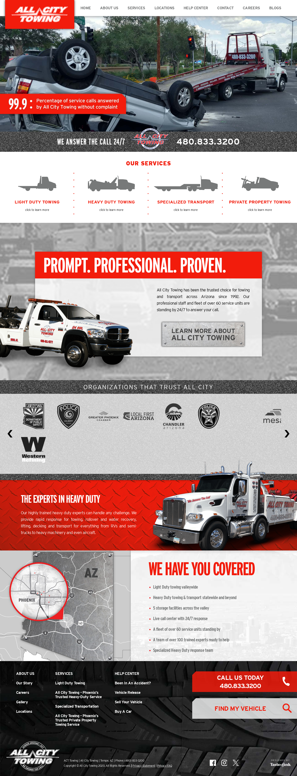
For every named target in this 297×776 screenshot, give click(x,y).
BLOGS (275, 8)
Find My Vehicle (240, 708)
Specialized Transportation (77, 706)
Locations (164, 8)
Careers (251, 8)
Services (136, 8)
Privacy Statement (143, 765)
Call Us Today (240, 682)
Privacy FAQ (164, 765)
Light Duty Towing (70, 683)
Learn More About (203, 334)
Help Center (196, 8)
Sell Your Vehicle (128, 702)
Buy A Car (123, 711)
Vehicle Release (127, 692)
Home (85, 8)
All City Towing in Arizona (39, 14)
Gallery (22, 702)
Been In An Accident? (133, 683)
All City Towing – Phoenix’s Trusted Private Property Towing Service (76, 720)
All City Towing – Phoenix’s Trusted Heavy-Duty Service (78, 694)
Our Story (24, 683)
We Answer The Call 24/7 (148, 142)
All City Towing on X (235, 763)
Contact (225, 8)
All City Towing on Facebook (213, 763)
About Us (109, 8)
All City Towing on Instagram (224, 763)
